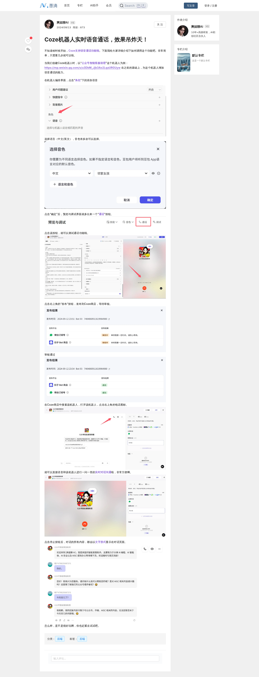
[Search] (133, 5)
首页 (67, 5)
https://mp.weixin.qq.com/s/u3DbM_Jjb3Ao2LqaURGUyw (82, 67)
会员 (109, 5)
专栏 (80, 5)
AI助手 (94, 5)
